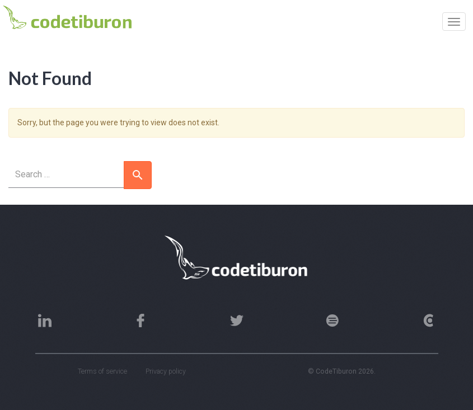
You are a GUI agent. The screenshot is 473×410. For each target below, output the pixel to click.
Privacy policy (166, 371)
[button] (137, 175)
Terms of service (102, 371)
